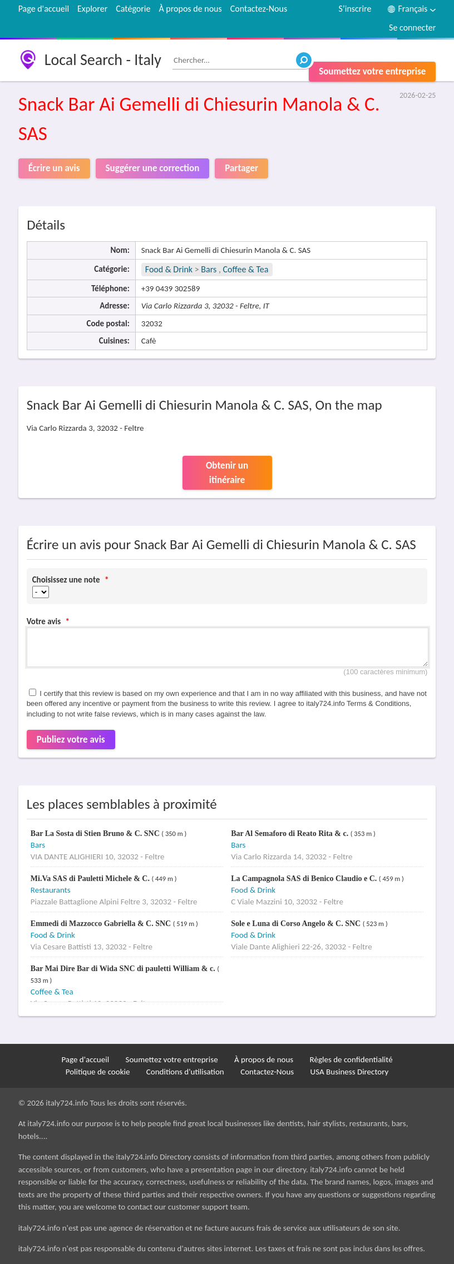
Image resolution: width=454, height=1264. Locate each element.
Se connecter (412, 27)
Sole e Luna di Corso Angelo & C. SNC (296, 923)
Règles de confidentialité (351, 1059)
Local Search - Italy (103, 59)
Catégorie (133, 8)
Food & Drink (169, 269)
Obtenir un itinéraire (227, 473)
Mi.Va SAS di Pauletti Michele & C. (91, 878)
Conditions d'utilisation (185, 1072)
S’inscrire (354, 8)
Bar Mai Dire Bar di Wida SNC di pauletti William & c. (124, 968)
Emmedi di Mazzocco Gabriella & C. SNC (102, 923)
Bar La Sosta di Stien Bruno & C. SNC (96, 833)
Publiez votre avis (71, 739)
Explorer (92, 8)
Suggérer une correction (153, 168)
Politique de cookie (98, 1072)
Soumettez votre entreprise (372, 71)
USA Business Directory (349, 1072)
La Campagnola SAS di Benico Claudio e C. (305, 878)
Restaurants (51, 890)
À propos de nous (190, 8)
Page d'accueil (43, 8)
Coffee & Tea (246, 269)
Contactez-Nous (258, 8)
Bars (208, 269)
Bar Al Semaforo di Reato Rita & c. (291, 833)
